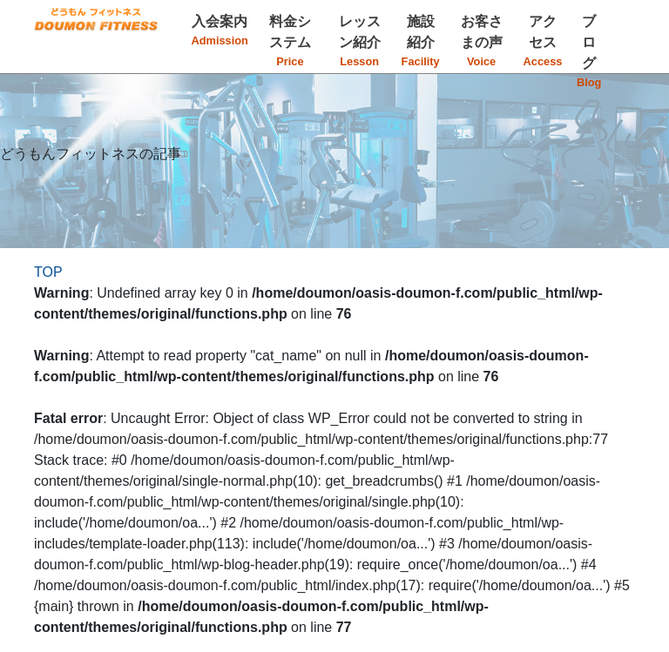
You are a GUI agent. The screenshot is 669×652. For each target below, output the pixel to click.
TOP (48, 272)
